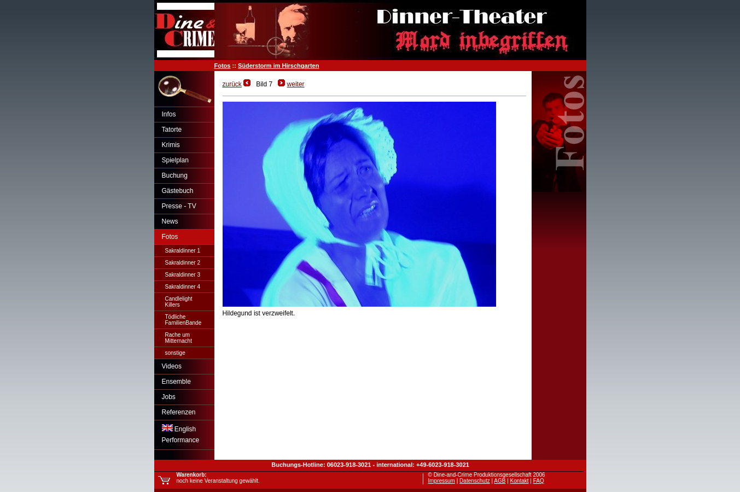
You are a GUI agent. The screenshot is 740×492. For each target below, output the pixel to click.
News (170, 221)
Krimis (171, 145)
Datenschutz (474, 481)
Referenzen (179, 412)
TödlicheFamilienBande (183, 320)
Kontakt (519, 481)
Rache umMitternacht (178, 338)
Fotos (222, 65)
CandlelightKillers (179, 302)
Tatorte (172, 129)
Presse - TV (179, 206)
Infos (169, 114)
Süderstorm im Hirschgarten (278, 65)
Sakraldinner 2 (182, 263)
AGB (499, 481)
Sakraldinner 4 (182, 287)
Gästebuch (178, 191)
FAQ (538, 481)
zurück (232, 84)
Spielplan (175, 160)
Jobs (169, 397)
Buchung (175, 175)
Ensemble (176, 381)
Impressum (441, 481)
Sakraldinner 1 (182, 251)
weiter (296, 84)
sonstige (175, 353)
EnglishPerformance (181, 434)
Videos (172, 366)
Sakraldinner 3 (182, 275)
